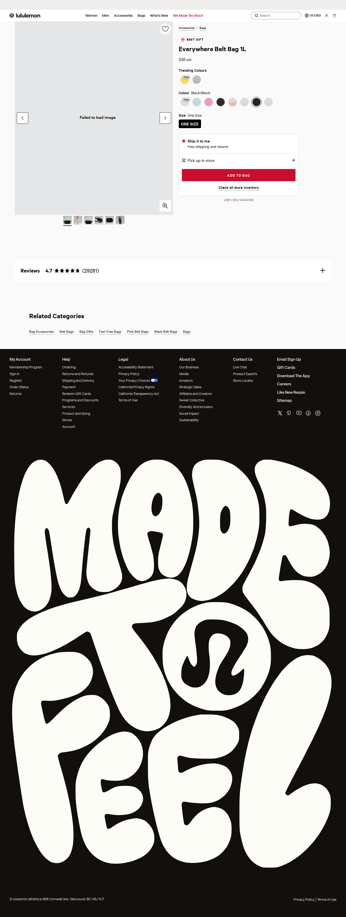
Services (68, 407)
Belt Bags (67, 331)
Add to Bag (238, 175)
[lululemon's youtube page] (299, 414)
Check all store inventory (238, 187)
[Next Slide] (165, 118)
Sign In (14, 374)
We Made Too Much (188, 15)
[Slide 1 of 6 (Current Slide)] (67, 221)
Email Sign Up (289, 359)
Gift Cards (286, 367)
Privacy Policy (128, 374)
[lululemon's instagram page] (318, 414)
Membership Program (26, 367)
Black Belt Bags (165, 331)
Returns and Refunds (77, 374)
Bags (141, 15)
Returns (15, 394)
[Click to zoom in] (165, 206)
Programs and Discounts (80, 400)
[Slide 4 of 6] (99, 221)
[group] (94, 118)
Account (68, 427)
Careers (284, 384)
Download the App (293, 375)
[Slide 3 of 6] (88, 221)
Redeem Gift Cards (76, 394)
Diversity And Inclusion (196, 407)
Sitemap (284, 400)
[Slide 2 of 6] (78, 221)
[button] (238, 160)
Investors (186, 380)
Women (91, 15)
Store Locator (243, 380)
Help (66, 359)
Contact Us (243, 359)
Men (105, 15)
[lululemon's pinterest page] (289, 414)
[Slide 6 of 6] (120, 221)
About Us (187, 359)
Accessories (123, 15)
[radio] (185, 80)
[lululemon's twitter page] (280, 413)
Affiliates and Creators (195, 394)
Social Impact (189, 413)
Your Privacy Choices (138, 380)
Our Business (189, 367)
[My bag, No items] (334, 15)
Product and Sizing (76, 413)
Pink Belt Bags (138, 331)
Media (184, 374)
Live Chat (240, 367)
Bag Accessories (41, 331)
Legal (123, 359)
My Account (20, 359)
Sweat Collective (191, 400)
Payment (69, 387)
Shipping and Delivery (78, 380)
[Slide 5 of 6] (109, 221)
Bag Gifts (86, 331)
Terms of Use (128, 400)
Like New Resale (291, 392)
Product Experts (245, 374)
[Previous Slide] (22, 118)
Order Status (19, 387)
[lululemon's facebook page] (309, 414)
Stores (67, 420)
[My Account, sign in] (326, 15)
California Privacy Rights (136, 387)
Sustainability (189, 420)
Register (16, 380)
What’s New (159, 15)
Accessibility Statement (135, 367)
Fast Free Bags (110, 331)
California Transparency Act (138, 394)
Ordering (69, 367)
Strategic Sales (190, 387)
